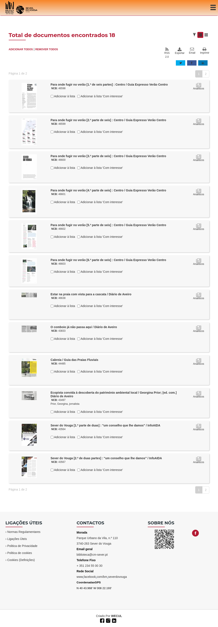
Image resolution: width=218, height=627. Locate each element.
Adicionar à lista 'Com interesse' (101, 96)
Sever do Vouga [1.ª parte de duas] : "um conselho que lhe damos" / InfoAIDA (105, 425)
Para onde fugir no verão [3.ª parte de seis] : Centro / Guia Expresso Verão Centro (108, 156)
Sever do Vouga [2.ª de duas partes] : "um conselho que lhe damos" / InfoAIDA (106, 458)
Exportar (179, 51)
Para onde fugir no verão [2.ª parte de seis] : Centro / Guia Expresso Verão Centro (108, 120)
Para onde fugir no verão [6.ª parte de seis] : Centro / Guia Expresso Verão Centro (108, 260)
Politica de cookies (19, 553)
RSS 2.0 (167, 52)
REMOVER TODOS (46, 49)
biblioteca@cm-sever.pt (92, 554)
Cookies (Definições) (21, 560)
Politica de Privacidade (22, 546)
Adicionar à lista (64, 96)
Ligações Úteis (17, 539)
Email (192, 50)
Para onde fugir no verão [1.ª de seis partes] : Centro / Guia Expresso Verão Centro (109, 84)
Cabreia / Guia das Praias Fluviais (74, 360)
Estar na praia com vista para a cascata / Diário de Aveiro (91, 294)
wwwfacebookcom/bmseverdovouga (102, 576)
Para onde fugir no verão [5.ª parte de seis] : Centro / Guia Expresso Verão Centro (108, 225)
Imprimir (204, 51)
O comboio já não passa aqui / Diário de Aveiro (84, 327)
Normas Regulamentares (23, 532)
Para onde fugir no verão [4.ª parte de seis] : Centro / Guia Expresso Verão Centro (108, 190)
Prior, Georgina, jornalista (65, 403)
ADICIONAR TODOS (21, 49)
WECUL (116, 616)
